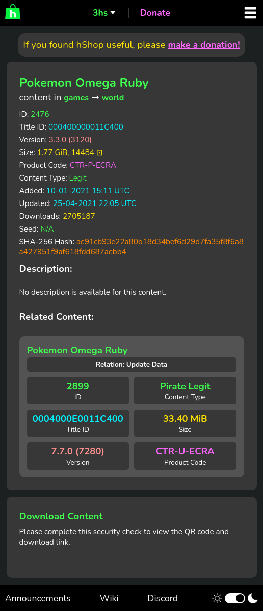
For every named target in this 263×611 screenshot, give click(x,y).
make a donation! (204, 45)
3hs (100, 13)
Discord (162, 598)
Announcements (38, 598)
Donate (155, 13)
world (113, 98)
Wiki (109, 598)
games (76, 98)
